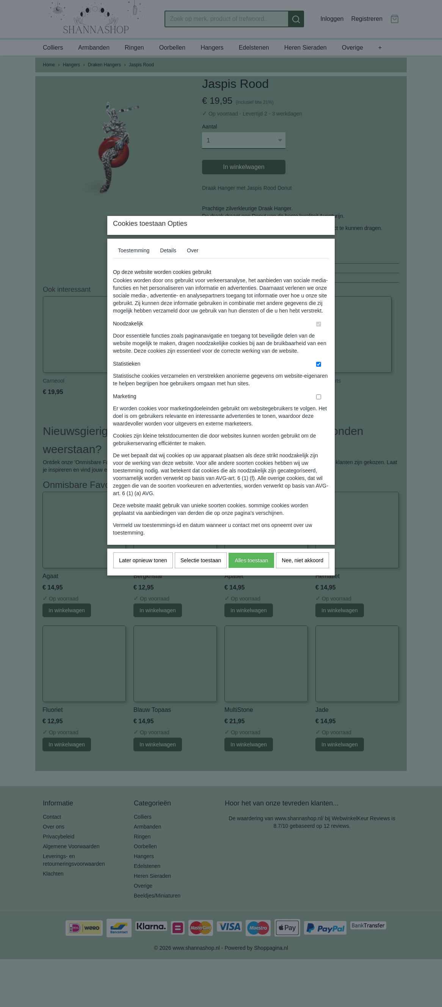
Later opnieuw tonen (143, 575)
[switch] (318, 338)
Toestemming (133, 265)
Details (168, 265)
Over (192, 265)
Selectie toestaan (200, 575)
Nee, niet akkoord (302, 575)
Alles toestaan (251, 575)
